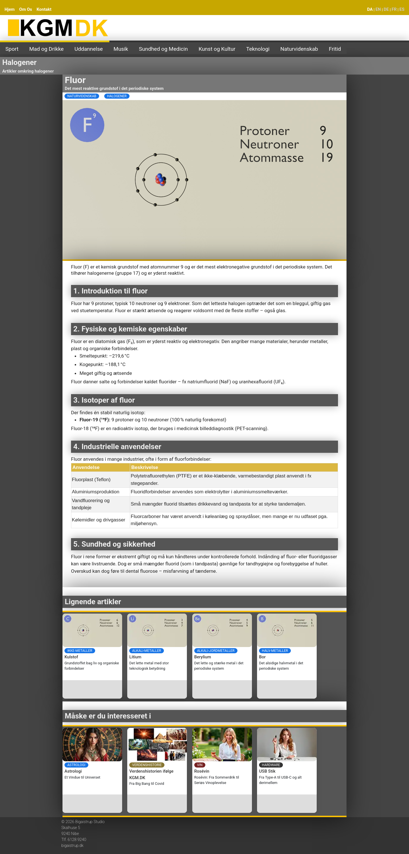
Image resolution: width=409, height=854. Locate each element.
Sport (11, 49)
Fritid (335, 49)
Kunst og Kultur (217, 49)
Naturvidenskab (299, 49)
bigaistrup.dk (72, 845)
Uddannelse (88, 49)
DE (386, 9)
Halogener (19, 62)
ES (401, 9)
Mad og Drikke (46, 49)
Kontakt (44, 9)
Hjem (10, 9)
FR (394, 9)
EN (378, 9)
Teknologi (258, 49)
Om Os (25, 9)
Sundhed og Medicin (163, 49)
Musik (121, 49)
